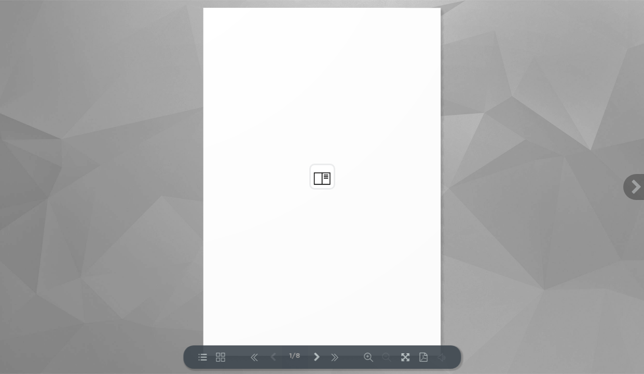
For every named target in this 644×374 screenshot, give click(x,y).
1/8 (295, 356)
